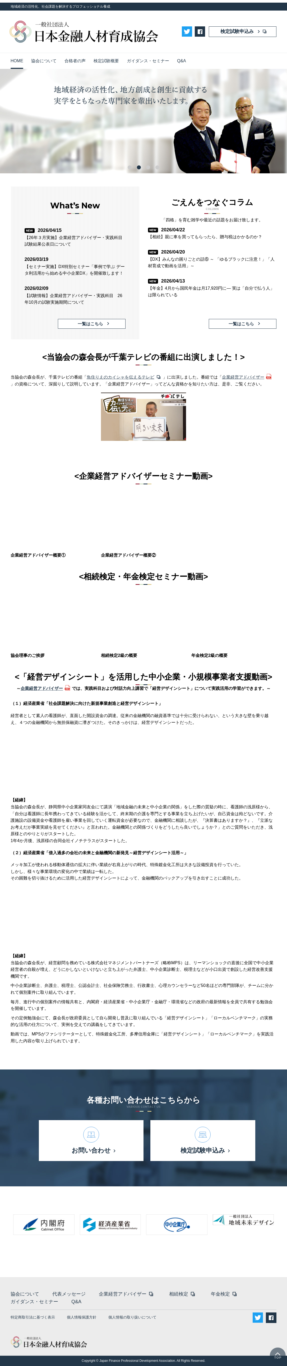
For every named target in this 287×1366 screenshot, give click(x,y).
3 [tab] (148, 167)
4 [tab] (157, 167)
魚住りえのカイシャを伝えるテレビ (120, 377)
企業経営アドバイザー (243, 377)
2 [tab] (139, 167)
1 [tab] (130, 167)
